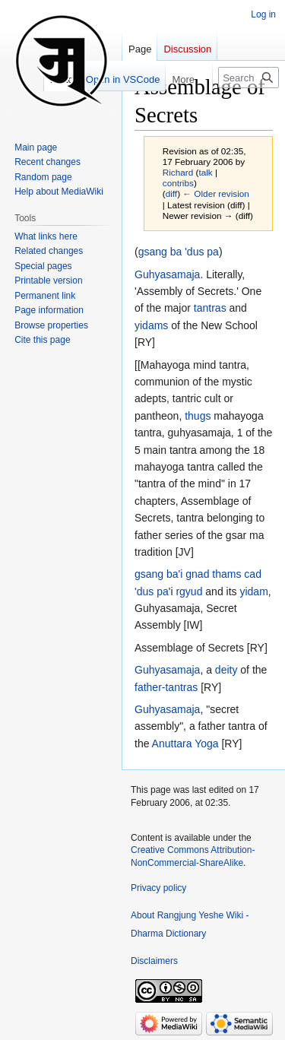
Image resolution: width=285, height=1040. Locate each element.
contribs (178, 183)
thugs (198, 416)
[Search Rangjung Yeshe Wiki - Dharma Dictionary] (248, 77)
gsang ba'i (158, 574)
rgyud (189, 591)
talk (205, 172)
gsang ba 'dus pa (178, 252)
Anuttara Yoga (185, 743)
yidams (151, 325)
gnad (197, 574)
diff (171, 193)
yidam (253, 591)
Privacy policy (158, 888)
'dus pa (152, 591)
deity (226, 670)
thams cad (236, 574)
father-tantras (166, 687)
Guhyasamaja (167, 274)
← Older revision (215, 193)
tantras (210, 308)
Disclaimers (154, 961)
